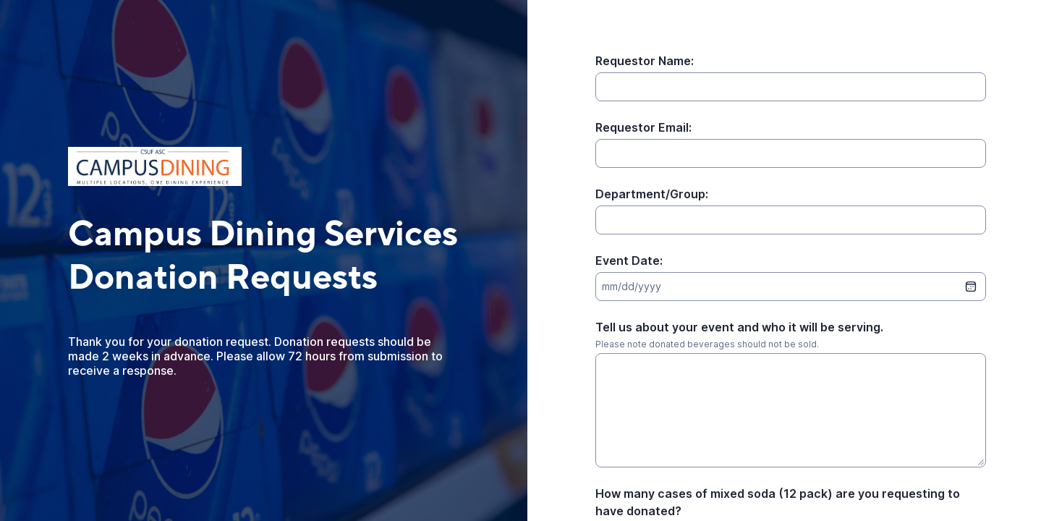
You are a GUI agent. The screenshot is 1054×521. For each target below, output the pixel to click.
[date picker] (971, 286)
